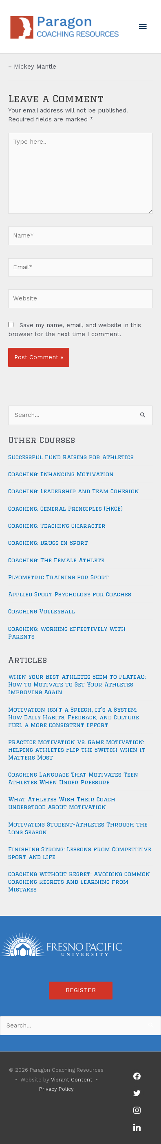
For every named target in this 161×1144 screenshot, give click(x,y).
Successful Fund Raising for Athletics (71, 457)
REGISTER (81, 990)
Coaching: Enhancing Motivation (61, 474)
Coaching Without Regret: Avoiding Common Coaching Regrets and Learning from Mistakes (79, 882)
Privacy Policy (56, 1089)
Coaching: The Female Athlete (56, 560)
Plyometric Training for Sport (58, 577)
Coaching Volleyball (41, 611)
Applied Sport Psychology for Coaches (69, 594)
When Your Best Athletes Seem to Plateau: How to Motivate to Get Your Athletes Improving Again (77, 684)
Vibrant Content (72, 1080)
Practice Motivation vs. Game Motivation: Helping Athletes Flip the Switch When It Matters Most (77, 750)
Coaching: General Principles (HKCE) (65, 508)
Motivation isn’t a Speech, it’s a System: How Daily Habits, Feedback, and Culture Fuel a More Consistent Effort (73, 717)
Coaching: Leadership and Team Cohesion (73, 491)
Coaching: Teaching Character (57, 525)
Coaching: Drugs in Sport (48, 543)
